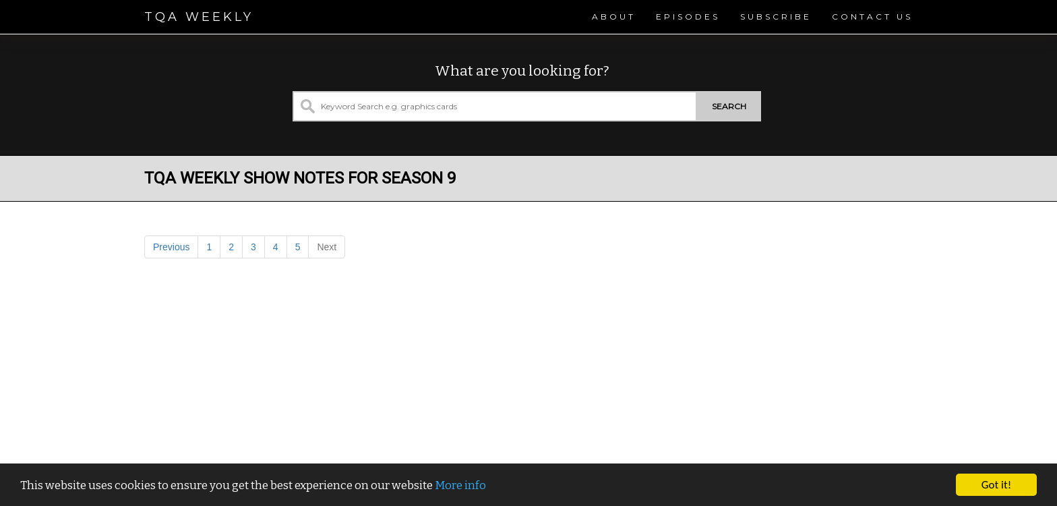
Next (326, 247)
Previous (171, 247)
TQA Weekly (198, 16)
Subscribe (776, 16)
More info (460, 485)
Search (729, 106)
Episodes (688, 16)
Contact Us (872, 16)
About (614, 16)
